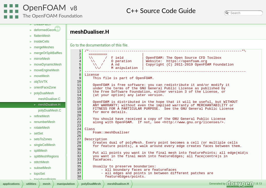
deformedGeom (45, 30)
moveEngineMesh (46, 70)
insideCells (41, 41)
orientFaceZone (45, 87)
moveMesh (41, 76)
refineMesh (41, 116)
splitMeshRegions (46, 156)
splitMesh (40, 150)
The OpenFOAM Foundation (52, 16)
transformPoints (45, 179)
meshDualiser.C (49, 99)
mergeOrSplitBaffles (48, 53)
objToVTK (41, 82)
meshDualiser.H (49, 105)
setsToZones (43, 139)
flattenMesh (42, 36)
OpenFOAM (44, 7)
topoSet (39, 173)
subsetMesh (42, 168)
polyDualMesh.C (49, 110)
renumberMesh (44, 122)
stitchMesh (41, 162)
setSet (38, 133)
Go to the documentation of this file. (99, 45)
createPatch (42, 24)
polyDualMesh (44, 93)
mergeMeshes (44, 47)
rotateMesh (42, 128)
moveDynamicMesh (47, 64)
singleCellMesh (44, 145)
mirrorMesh (42, 59)
